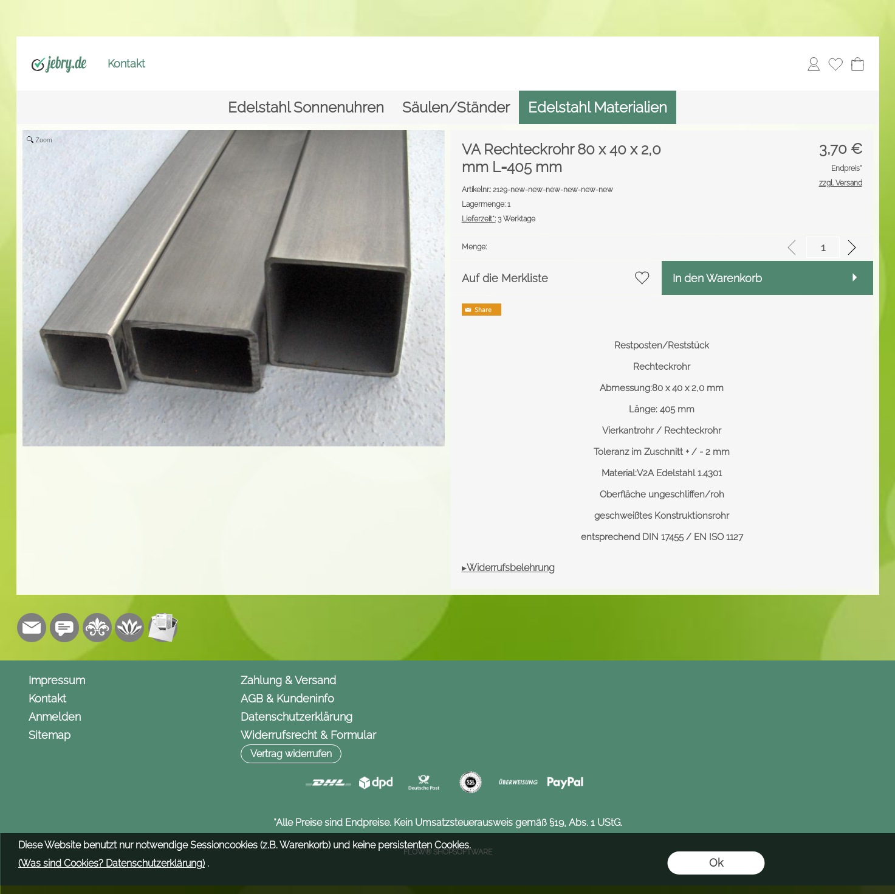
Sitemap (49, 735)
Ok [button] (716, 862)
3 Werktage (498, 219)
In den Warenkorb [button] (717, 278)
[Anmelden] (813, 64)
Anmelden (55, 716)
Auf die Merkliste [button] (505, 278)
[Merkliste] (835, 64)
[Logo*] (59, 49)
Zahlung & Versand (288, 680)
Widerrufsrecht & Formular (308, 735)
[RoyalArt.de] (97, 627)
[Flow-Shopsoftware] (130, 627)
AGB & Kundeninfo (287, 698)
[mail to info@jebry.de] (31, 627)
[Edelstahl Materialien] (597, 107)
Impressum (57, 680)
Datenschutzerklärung (296, 716)
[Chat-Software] (64, 627)
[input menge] (823, 247)
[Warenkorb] (857, 64)
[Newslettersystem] (163, 627)
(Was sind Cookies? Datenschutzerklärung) (111, 863)
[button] (291, 753)
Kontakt (126, 63)
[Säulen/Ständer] (456, 107)
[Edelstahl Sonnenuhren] (306, 107)
